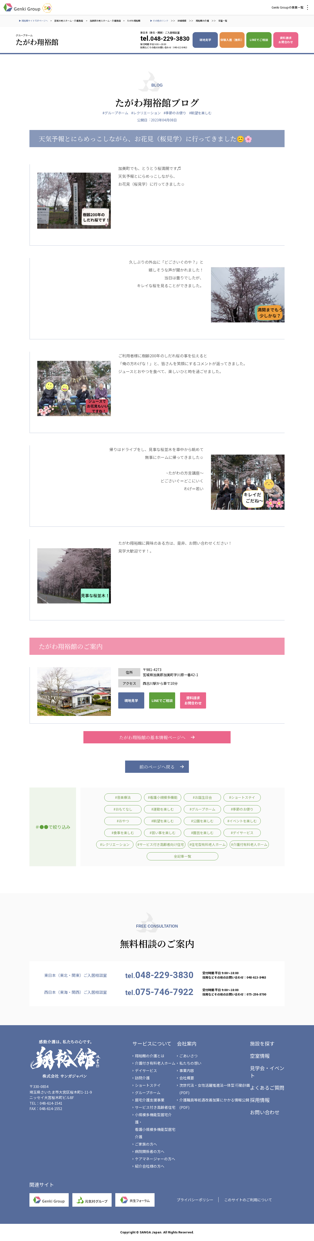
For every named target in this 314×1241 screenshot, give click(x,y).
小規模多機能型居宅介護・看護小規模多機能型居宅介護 (155, 1125)
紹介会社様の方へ (149, 1166)
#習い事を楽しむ (163, 832)
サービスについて (151, 1043)
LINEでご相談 (259, 40)
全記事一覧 (182, 856)
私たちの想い (190, 1063)
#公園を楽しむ (202, 820)
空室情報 (260, 1055)
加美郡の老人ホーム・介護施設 (105, 20)
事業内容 (186, 1070)
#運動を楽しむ (162, 809)
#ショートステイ (242, 797)
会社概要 (186, 1077)
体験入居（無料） (232, 40)
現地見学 (205, 40)
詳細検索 (182, 20)
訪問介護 (142, 1077)
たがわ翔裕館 (133, 20)
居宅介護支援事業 (149, 1099)
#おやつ (123, 820)
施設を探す (262, 1043)
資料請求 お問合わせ (285, 40)
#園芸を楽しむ (202, 832)
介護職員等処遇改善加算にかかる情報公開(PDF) (214, 1103)
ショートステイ (148, 1085)
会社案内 (186, 1043)
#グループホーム (115, 112)
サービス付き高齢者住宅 (155, 1107)
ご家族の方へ (146, 1144)
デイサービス (146, 1070)
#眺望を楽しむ (200, 112)
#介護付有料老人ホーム (249, 844)
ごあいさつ (188, 1055)
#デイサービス (242, 832)
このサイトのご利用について (248, 1199)
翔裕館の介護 (202, 20)
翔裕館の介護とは (149, 1055)
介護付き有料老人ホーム (155, 1063)
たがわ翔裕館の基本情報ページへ (157, 737)
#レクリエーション (146, 112)
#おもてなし (123, 809)
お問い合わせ (264, 1112)
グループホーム (147, 1092)
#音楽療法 (123, 797)
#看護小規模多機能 (162, 797)
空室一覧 (222, 20)
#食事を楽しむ (123, 832)
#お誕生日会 (202, 797)
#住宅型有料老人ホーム (207, 844)
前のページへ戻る (157, 766)
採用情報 (260, 1099)
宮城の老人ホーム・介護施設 (68, 20)
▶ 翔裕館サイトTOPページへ (33, 20)
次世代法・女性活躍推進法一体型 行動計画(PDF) (214, 1089)
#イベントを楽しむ (242, 820)
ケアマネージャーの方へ (155, 1158)
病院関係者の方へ (149, 1151)
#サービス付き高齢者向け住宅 (160, 844)
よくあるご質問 (267, 1087)
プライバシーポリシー (195, 1199)
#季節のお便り (175, 112)
